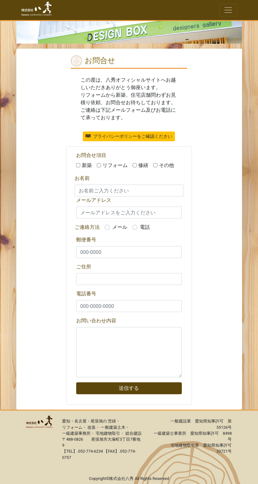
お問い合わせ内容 (96, 321)
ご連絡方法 (87, 227)
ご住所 (83, 267)
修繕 (143, 165)
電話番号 (86, 294)
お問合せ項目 (91, 155)
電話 (145, 227)
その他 (166, 165)
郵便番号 (86, 240)
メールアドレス (93, 200)
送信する (129, 388)
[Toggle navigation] (228, 10)
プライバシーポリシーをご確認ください (129, 136)
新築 (87, 165)
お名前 (82, 178)
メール (119, 227)
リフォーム (115, 165)
